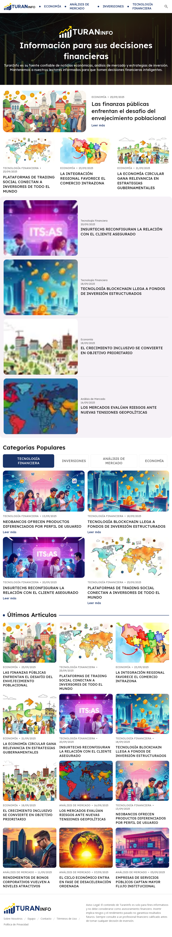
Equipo (32, 918)
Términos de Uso (67, 918)
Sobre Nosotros (13, 918)
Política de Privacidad (16, 924)
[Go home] (20, 6)
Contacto (46, 918)
